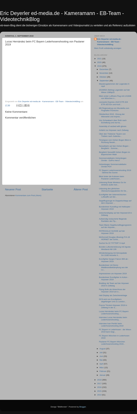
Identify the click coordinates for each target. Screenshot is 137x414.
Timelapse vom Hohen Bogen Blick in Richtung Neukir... (115, 141)
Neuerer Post (13, 189)
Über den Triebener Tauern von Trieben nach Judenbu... (112, 135)
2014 (99, 395)
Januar (102, 375)
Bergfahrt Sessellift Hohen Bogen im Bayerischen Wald (114, 153)
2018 (99, 380)
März (101, 367)
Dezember (104, 69)
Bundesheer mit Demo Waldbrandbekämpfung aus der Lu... (113, 267)
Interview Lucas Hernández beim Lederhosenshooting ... (113, 318)
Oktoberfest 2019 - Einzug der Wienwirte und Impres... (112, 115)
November (104, 73)
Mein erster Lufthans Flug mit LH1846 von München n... (115, 97)
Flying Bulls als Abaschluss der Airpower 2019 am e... (112, 290)
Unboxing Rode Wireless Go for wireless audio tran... (112, 183)
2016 (99, 387)
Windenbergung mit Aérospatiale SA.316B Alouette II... (113, 254)
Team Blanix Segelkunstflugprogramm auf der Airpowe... (115, 226)
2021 (99, 59)
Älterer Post (81, 189)
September (104, 81)
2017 (99, 383)
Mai (101, 360)
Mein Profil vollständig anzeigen (107, 48)
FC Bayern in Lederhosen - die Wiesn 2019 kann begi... (115, 330)
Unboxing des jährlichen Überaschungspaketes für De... (113, 190)
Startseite (47, 189)
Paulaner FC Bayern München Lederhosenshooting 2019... (112, 343)
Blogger (82, 407)
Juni (101, 356)
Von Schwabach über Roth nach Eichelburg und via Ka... (113, 121)
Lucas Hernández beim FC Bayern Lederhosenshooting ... (114, 312)
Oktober (103, 77)
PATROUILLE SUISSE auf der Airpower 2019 (112, 232)
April (101, 364)
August (102, 349)
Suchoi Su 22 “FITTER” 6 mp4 (112, 243)
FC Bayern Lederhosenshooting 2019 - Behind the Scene (115, 171)
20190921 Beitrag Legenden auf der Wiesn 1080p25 (114, 91)
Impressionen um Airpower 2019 (113, 273)
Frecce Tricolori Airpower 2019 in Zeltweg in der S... (113, 306)
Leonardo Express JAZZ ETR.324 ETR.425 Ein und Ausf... (113, 103)
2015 (99, 391)
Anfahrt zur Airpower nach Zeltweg (113, 130)
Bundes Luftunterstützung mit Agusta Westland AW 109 (115, 248)
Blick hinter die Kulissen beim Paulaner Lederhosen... (111, 177)
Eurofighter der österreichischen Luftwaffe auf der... (112, 196)
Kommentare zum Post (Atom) (28, 195)
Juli (101, 352)
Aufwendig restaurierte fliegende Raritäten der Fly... (113, 220)
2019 (99, 66)
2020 (99, 62)
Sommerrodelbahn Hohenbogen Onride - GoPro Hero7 (112, 159)
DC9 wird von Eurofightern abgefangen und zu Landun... (112, 300)
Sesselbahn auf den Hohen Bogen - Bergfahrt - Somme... (114, 147)
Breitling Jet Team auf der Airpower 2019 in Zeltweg (114, 284)
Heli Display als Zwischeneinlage (113, 295)
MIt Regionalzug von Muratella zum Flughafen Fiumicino (114, 109)
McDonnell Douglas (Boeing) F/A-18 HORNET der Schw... (114, 238)
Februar (103, 371)
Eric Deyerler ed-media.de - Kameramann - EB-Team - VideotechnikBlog (109, 42)
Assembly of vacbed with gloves (112, 126)
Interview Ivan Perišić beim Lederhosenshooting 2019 (111, 324)
